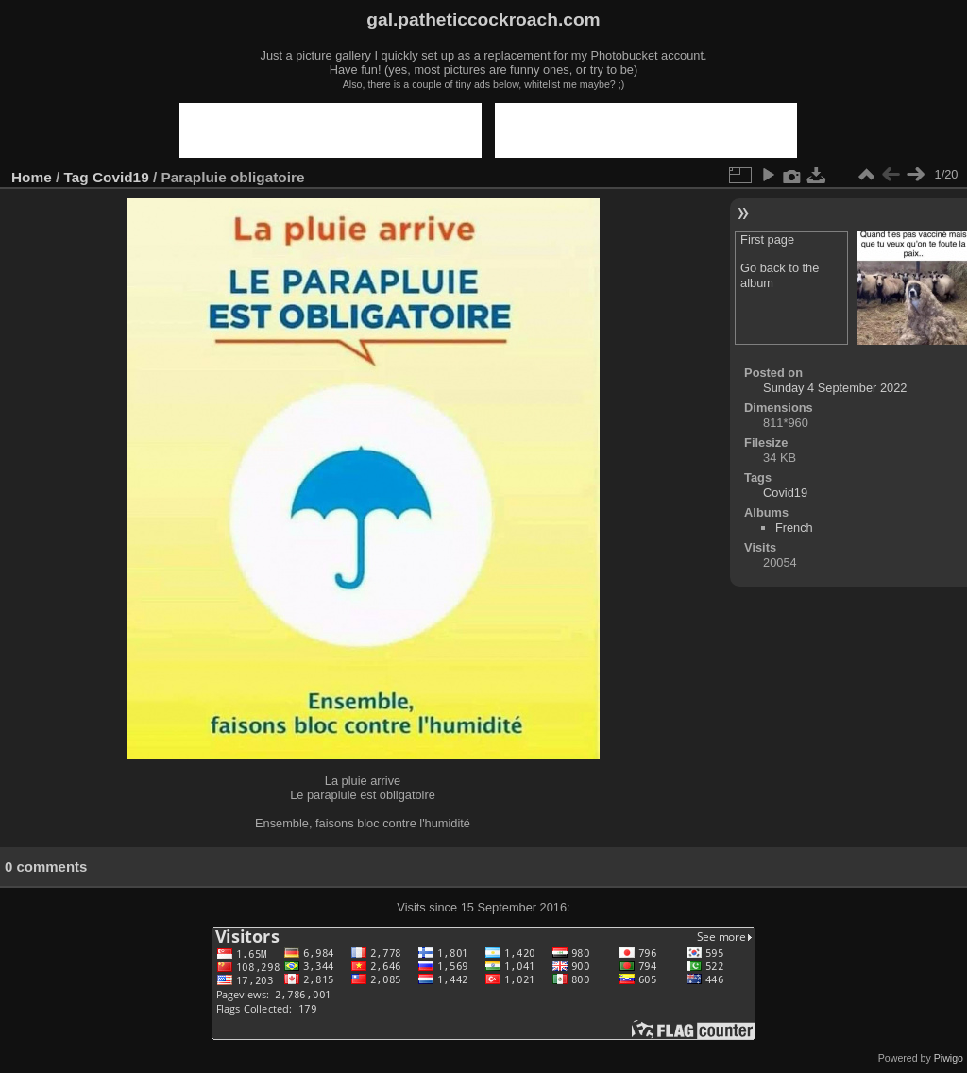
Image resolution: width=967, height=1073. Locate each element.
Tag (76, 177)
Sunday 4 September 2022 (835, 388)
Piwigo (948, 1058)
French (794, 527)
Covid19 (121, 177)
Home (31, 177)
